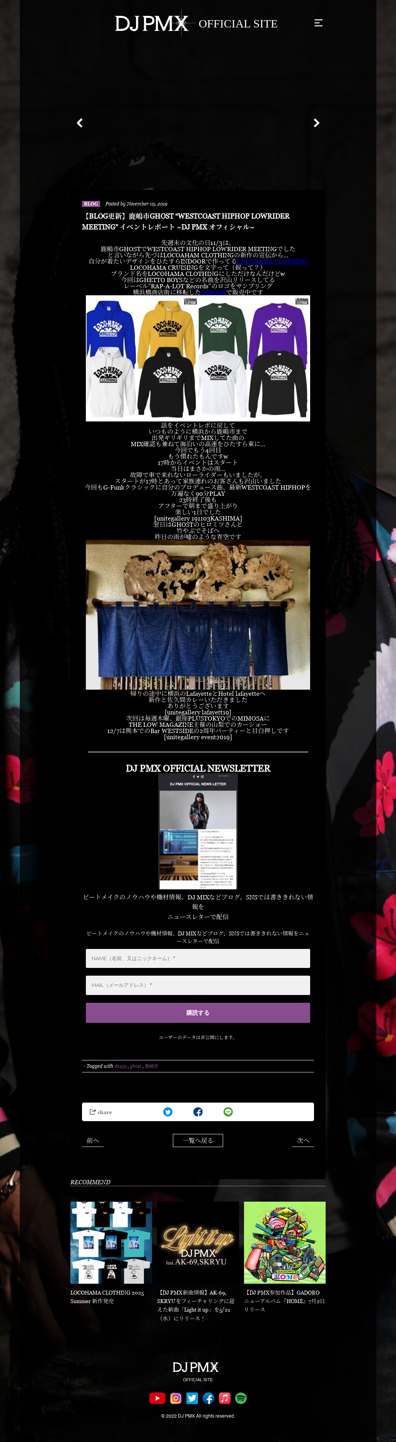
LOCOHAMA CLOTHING (272, 261)
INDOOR (213, 292)
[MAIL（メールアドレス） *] (198, 985)
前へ (93, 1140)
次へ (303, 1140)
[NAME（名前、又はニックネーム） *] (198, 958)
